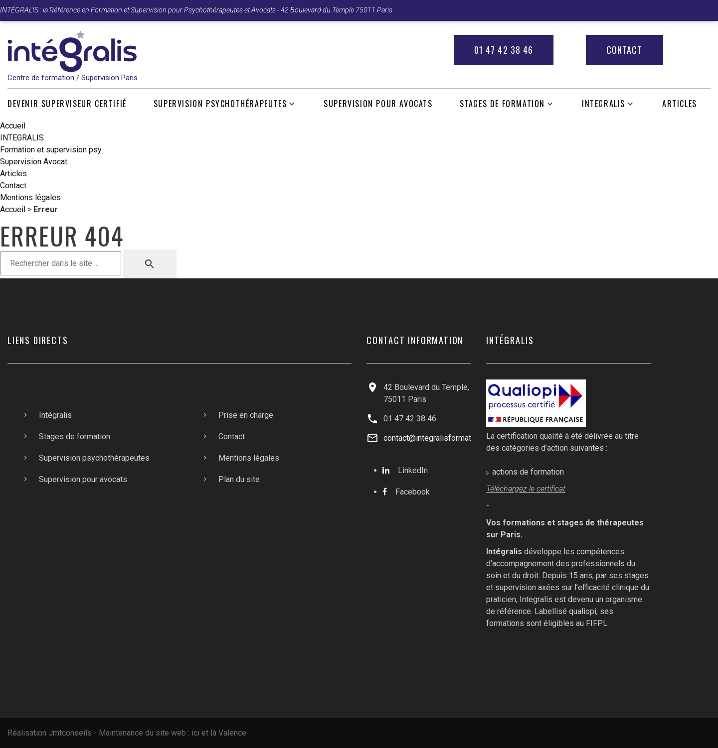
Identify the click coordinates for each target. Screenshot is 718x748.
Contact (624, 49)
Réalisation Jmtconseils (49, 733)
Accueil (12, 125)
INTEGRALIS (603, 104)
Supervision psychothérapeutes (220, 104)
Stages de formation (502, 104)
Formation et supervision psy (51, 149)
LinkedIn (413, 470)
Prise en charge (245, 415)
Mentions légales (30, 197)
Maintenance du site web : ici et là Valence (172, 733)
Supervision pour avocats (378, 104)
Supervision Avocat (33, 161)
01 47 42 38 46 (503, 49)
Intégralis (55, 415)
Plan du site (239, 479)
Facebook (412, 492)
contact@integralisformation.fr (436, 438)
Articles (679, 104)
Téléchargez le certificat (525, 489)
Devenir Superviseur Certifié (67, 104)
